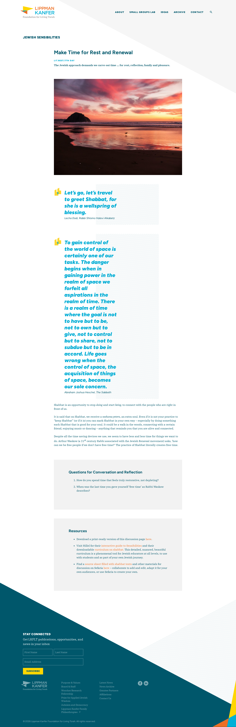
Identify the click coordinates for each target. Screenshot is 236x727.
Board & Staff (68, 686)
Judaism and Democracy (74, 704)
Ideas (164, 12)
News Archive (106, 686)
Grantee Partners (108, 690)
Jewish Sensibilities (41, 37)
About (119, 12)
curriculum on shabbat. (109, 549)
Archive (180, 12)
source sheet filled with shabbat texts (108, 564)
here (148, 539)
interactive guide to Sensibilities (121, 545)
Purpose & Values (70, 682)
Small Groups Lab (142, 12)
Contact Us (105, 698)
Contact (197, 12)
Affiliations (105, 694)
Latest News (106, 682)
